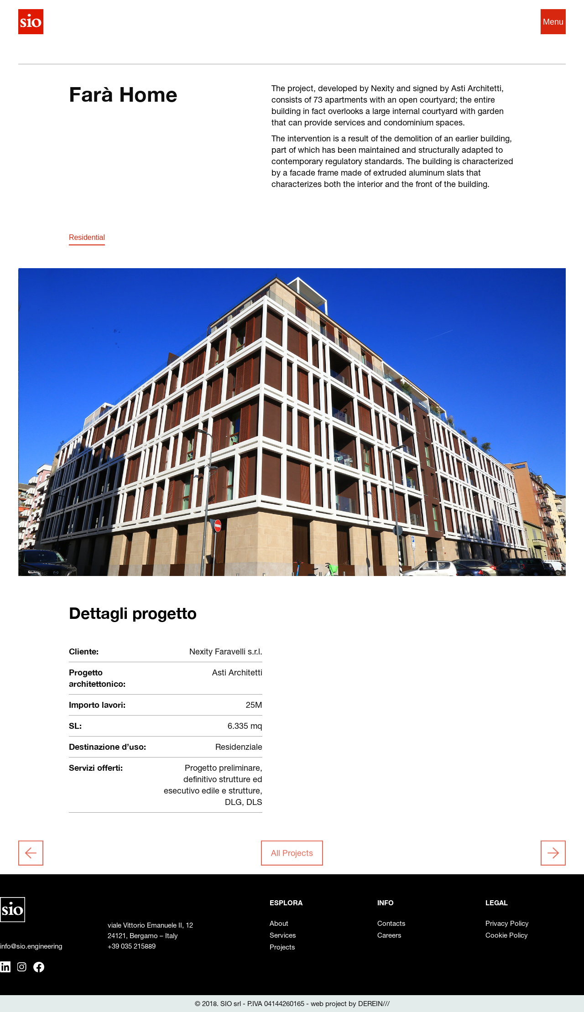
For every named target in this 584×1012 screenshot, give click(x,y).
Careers (389, 935)
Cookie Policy (506, 935)
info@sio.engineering (31, 946)
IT (502, 21)
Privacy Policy (507, 923)
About (279, 923)
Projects (282, 947)
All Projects (292, 854)
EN (517, 21)
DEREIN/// (374, 1003)
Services (283, 935)
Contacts (391, 923)
